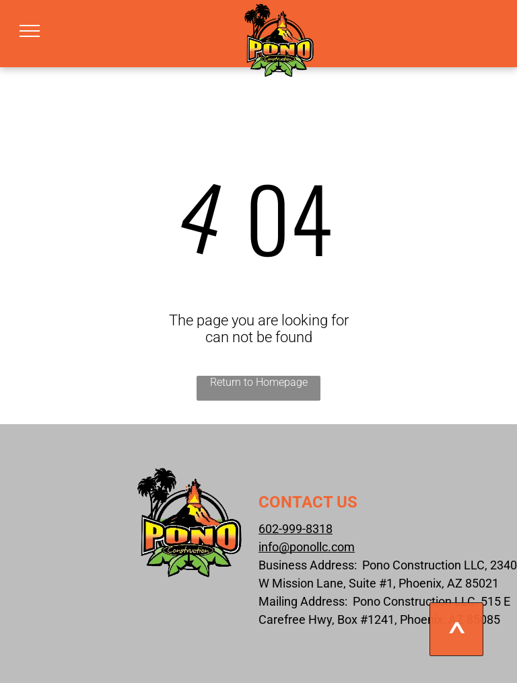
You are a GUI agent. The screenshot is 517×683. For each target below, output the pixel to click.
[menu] (29, 30)
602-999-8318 (295, 529)
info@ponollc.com (306, 547)
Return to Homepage (259, 382)
